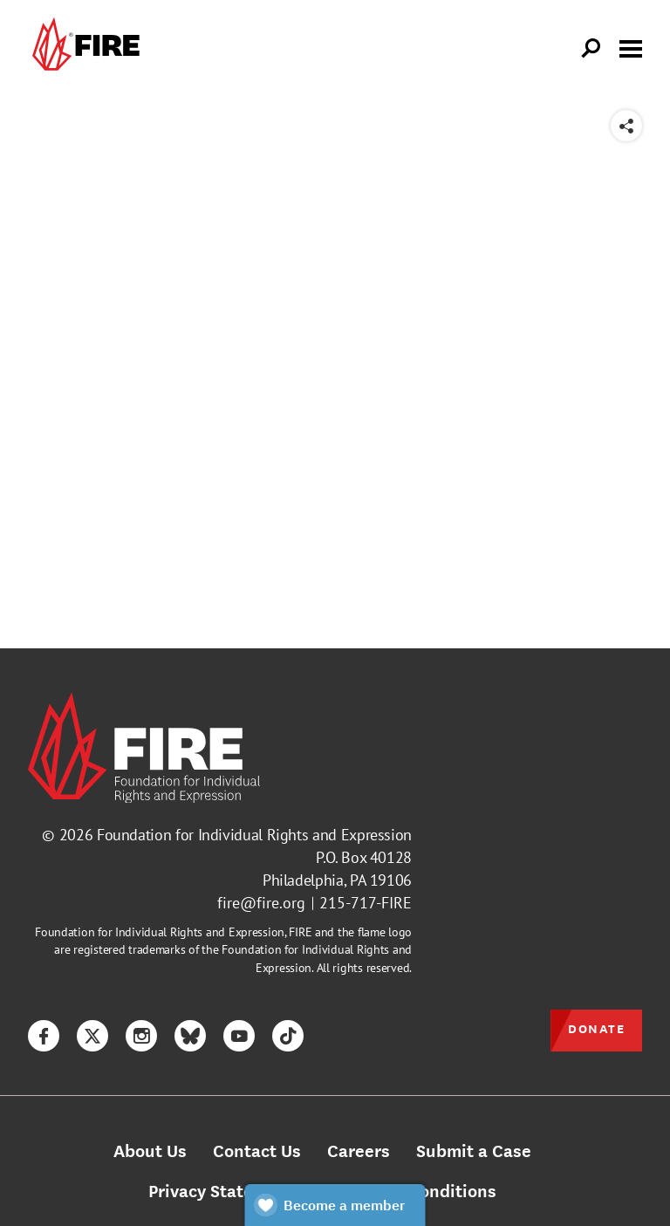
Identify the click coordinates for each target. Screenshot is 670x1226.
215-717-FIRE (365, 903)
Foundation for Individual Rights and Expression (254, 835)
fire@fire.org (261, 903)
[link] (84, 48)
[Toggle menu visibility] (630, 47)
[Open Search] (591, 48)
